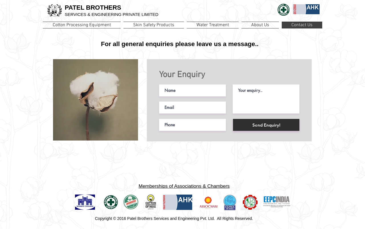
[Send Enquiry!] (266, 125)
